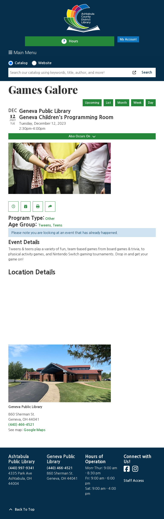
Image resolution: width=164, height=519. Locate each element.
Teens (57, 225)
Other (49, 218)
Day (150, 102)
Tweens (44, 225)
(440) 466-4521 (21, 424)
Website (44, 63)
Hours (75, 41)
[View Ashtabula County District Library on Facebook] (127, 470)
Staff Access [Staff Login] (134, 480)
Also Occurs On (82, 136)
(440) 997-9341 (21, 468)
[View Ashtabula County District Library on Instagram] (135, 470)
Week (137, 102)
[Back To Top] (82, 509)
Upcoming (92, 102)
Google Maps (34, 430)
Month (122, 102)
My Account (128, 39)
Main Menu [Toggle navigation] (23, 52)
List (108, 102)
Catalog (21, 63)
